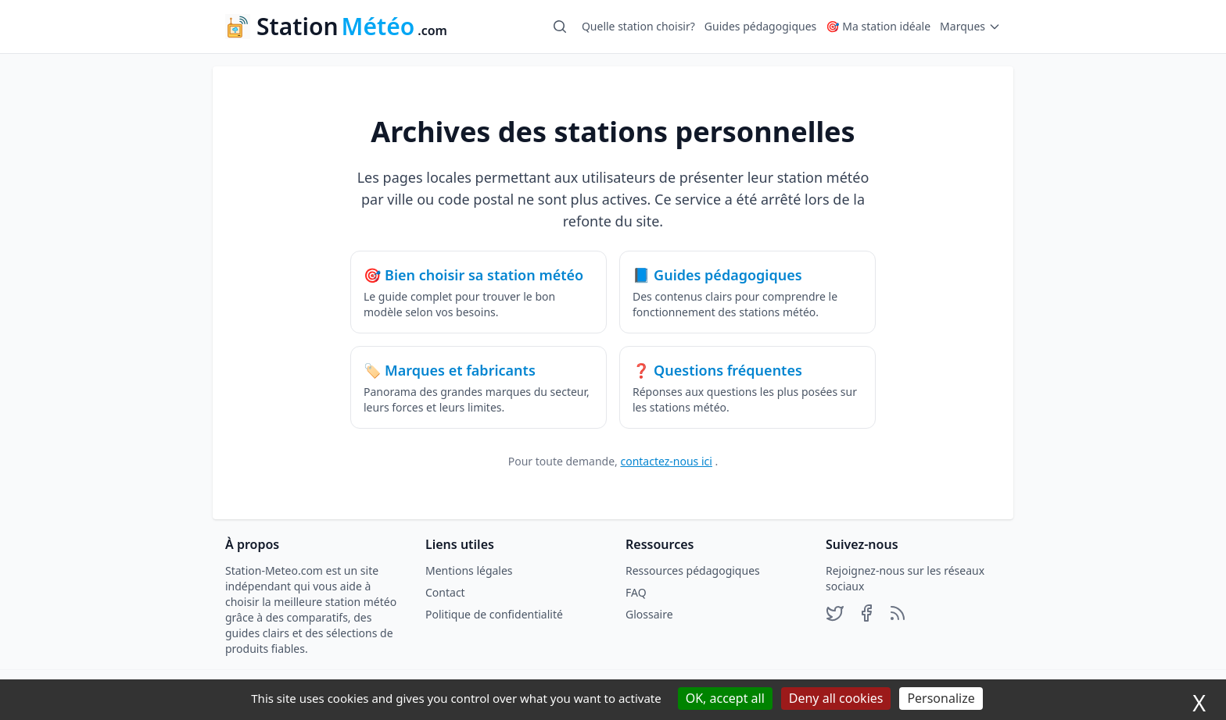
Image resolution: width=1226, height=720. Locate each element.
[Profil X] (835, 615)
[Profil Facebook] (866, 615)
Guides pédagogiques (760, 26)
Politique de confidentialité (494, 614)
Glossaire (649, 614)
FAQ (636, 592)
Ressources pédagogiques (693, 570)
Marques (970, 26)
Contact (445, 592)
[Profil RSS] (897, 615)
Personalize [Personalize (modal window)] (940, 698)
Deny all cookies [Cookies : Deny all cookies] (836, 698)
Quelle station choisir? (638, 26)
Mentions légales (469, 570)
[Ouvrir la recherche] (559, 26)
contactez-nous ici (666, 461)
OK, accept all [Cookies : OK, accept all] (725, 698)
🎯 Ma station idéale (878, 26)
